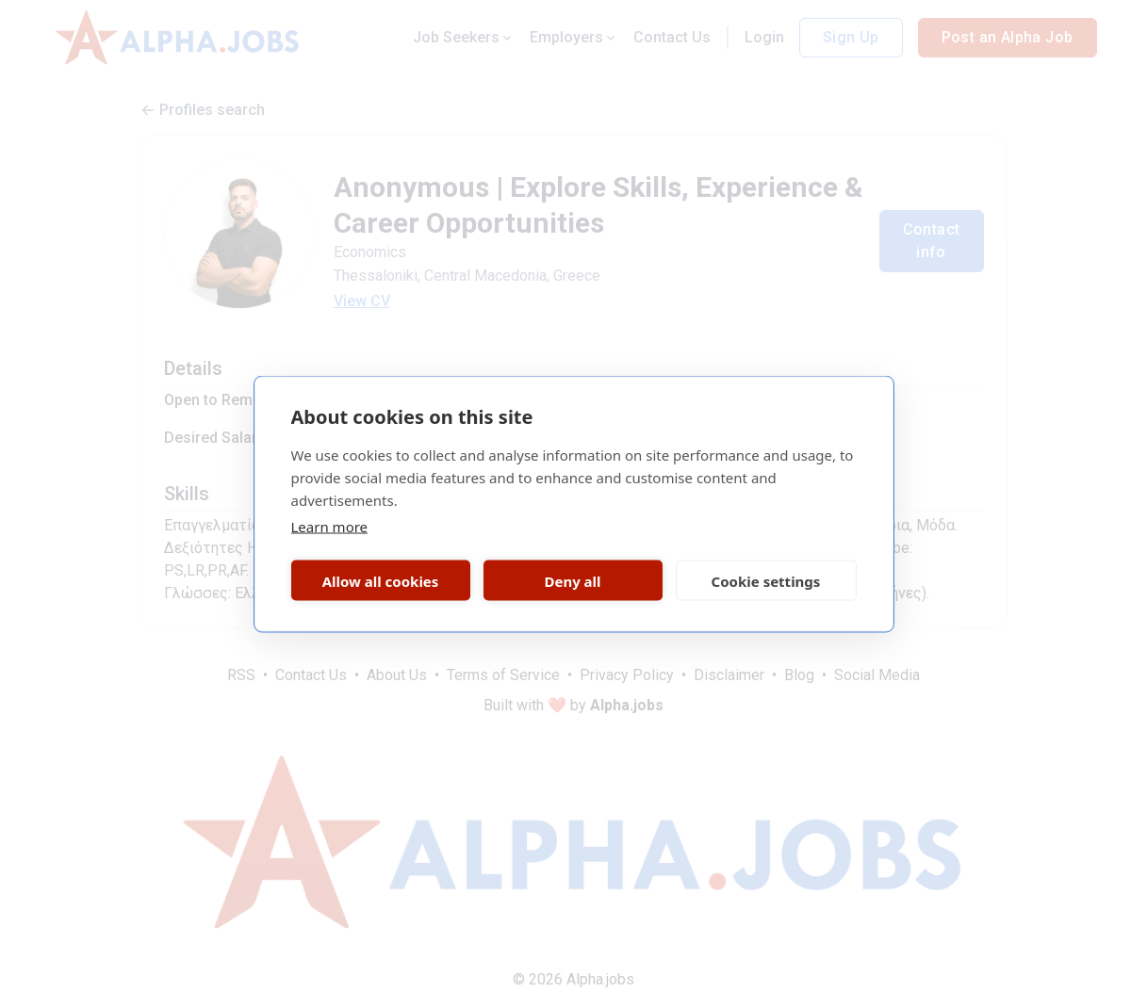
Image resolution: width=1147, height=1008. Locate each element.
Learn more (330, 526)
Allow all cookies (380, 580)
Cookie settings (766, 580)
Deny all (572, 580)
